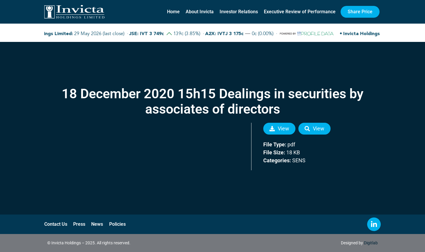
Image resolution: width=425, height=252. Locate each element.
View (279, 128)
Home (173, 11)
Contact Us (55, 224)
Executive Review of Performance (300, 11)
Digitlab (371, 242)
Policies (117, 224)
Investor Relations (239, 11)
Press (79, 224)
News (97, 224)
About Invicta (200, 11)
